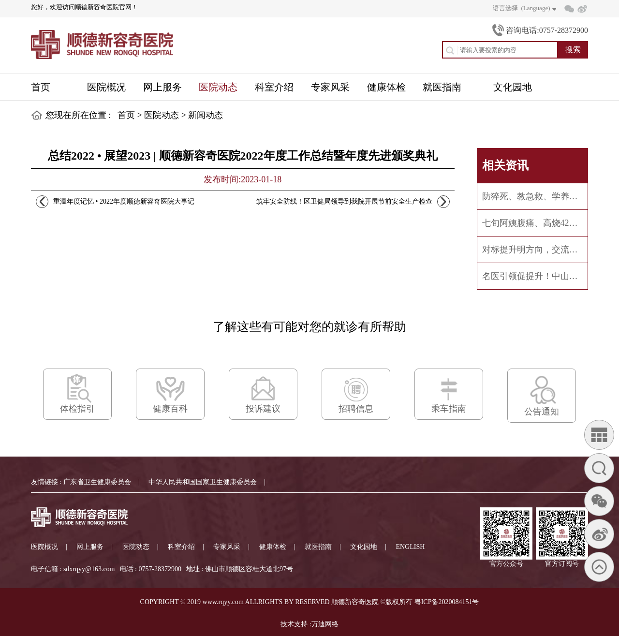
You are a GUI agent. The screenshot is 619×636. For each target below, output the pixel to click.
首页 (126, 115)
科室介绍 (181, 546)
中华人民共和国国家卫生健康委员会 (202, 482)
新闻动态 (205, 115)
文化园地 (363, 546)
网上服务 (89, 546)
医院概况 (44, 546)
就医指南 (318, 546)
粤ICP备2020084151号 (446, 602)
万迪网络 (325, 624)
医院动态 (161, 115)
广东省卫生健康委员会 (97, 482)
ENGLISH (410, 546)
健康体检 (272, 546)
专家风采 (226, 546)
